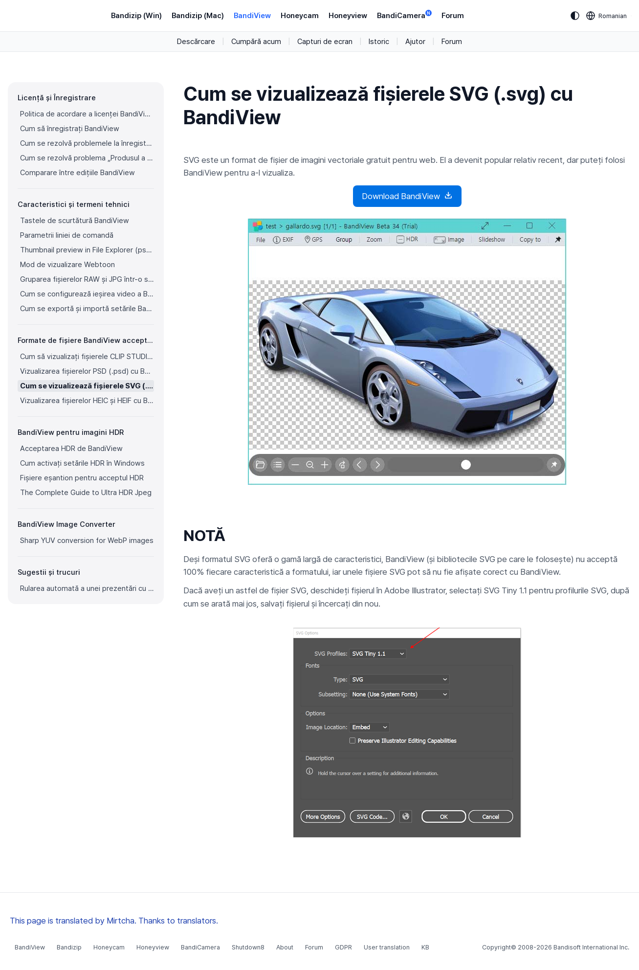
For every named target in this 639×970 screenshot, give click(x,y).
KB (425, 947)
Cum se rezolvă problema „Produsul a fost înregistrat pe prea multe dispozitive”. (87, 158)
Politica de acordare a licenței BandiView (87, 114)
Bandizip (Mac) (198, 15)
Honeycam (300, 15)
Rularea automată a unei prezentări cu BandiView (87, 588)
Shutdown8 (248, 947)
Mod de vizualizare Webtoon (67, 264)
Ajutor (415, 41)
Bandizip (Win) (136, 15)
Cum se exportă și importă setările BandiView (87, 308)
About (284, 947)
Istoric (379, 41)
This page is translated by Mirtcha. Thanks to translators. (114, 920)
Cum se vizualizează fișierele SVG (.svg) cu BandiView (87, 386)
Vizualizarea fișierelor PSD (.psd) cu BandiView (87, 371)
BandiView (252, 15)
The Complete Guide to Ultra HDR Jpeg (86, 492)
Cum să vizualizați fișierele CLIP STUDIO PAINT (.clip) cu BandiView (87, 356)
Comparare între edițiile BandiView (77, 172)
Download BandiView (407, 195)
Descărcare (196, 41)
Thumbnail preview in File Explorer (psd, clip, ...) (87, 250)
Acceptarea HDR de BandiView (71, 448)
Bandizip (69, 947)
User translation (387, 947)
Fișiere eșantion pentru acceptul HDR (82, 478)
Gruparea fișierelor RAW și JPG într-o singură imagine (87, 279)
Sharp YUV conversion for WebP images (87, 540)
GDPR (343, 947)
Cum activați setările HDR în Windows (82, 463)
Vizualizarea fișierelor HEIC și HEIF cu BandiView (87, 400)
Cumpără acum (256, 41)
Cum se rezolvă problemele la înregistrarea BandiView (87, 143)
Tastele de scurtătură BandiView (74, 220)
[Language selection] (607, 15)
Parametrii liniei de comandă (66, 235)
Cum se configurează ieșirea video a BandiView (87, 294)
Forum (452, 15)
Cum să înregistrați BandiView (69, 128)
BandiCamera (404, 15)
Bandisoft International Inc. (591, 947)
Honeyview (348, 15)
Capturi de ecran (325, 41)
